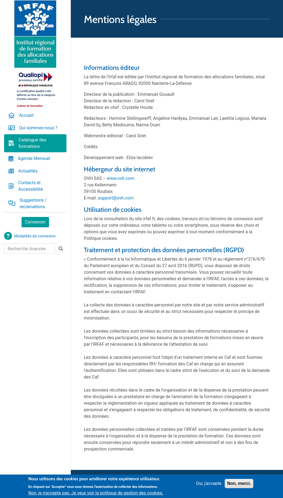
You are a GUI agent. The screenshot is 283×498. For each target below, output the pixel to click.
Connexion (35, 222)
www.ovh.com (120, 178)
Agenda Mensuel (34, 158)
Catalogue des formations (32, 143)
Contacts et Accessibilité (30, 186)
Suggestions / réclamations (33, 203)
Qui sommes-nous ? (38, 127)
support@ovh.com (116, 198)
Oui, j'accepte (208, 485)
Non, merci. (239, 485)
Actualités (28, 171)
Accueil (26, 115)
